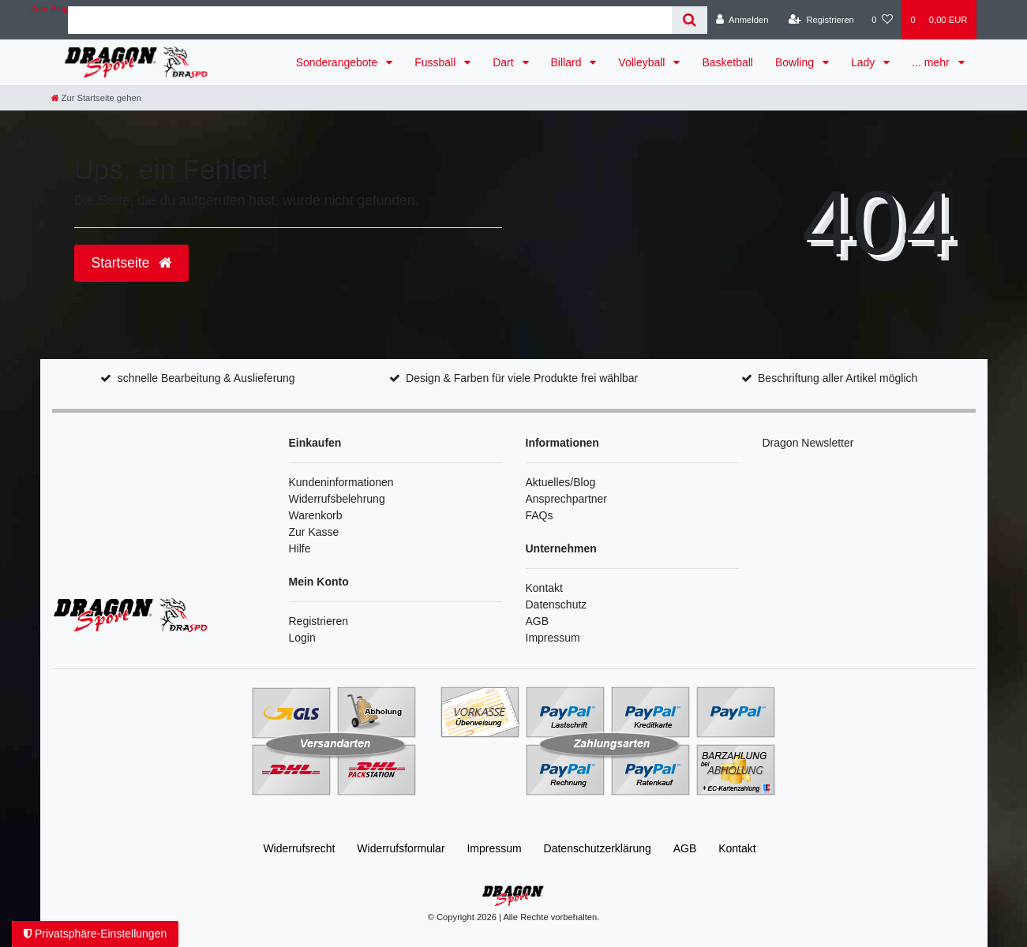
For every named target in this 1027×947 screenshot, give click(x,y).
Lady (864, 62)
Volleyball (643, 62)
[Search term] (369, 20)
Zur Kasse (314, 532)
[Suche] (689, 20)
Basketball (727, 62)
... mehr (932, 62)
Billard (568, 62)
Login (302, 637)
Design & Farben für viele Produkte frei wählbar (522, 378)
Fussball (436, 62)
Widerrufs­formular (400, 848)
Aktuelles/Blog (561, 482)
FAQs (539, 515)
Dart (504, 62)
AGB (537, 621)
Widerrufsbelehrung (337, 498)
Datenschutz (556, 604)
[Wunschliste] (882, 19)
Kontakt (544, 588)
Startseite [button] (132, 263)
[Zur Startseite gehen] (96, 98)
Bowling (796, 62)
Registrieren (318, 621)
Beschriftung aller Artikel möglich (837, 378)
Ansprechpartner (567, 498)
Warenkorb (316, 515)
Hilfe (300, 548)
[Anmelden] (742, 19)
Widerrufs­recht (299, 848)
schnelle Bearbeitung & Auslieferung (206, 378)
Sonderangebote (338, 62)
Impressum (553, 637)
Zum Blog (50, 8)
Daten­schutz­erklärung (597, 848)
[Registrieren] (821, 19)
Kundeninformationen (341, 482)
